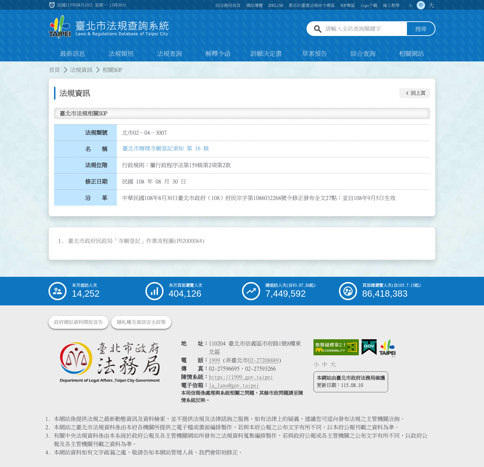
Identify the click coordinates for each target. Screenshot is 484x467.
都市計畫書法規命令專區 (312, 5)
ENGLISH (276, 5)
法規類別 (121, 54)
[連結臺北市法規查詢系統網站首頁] (108, 27)
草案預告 (314, 54)
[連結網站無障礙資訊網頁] (336, 347)
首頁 (54, 70)
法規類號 (96, 132)
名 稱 (96, 149)
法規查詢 (169, 54)
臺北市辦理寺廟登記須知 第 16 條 (165, 148)
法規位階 (96, 165)
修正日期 (96, 181)
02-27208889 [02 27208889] (263, 360)
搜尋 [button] (420, 29)
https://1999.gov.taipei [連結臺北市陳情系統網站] (241, 377)
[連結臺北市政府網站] (387, 348)
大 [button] (431, 5)
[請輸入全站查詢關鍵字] (365, 29)
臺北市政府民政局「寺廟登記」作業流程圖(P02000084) (136, 241)
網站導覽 (254, 5)
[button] (414, 93)
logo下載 (369, 5)
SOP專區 (347, 5)
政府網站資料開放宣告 (78, 322)
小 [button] (410, 5)
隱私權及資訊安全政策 (141, 322)
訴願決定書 (266, 54)
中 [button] (420, 5)
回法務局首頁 (228, 5)
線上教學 (391, 5)
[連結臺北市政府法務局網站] (109, 361)
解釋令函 (217, 54)
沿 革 (96, 198)
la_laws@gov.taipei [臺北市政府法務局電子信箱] (234, 385)
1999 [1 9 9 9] (214, 360)
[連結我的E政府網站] (369, 347)
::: (4, 65)
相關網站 (411, 54)
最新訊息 (72, 54)
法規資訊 (81, 70)
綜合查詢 (363, 54)
